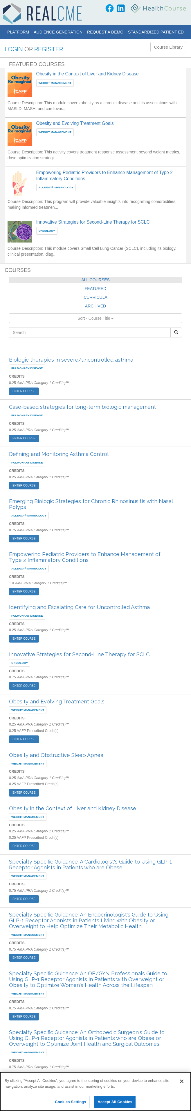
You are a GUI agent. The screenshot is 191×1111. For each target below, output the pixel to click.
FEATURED (95, 288)
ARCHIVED (95, 306)
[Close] (181, 1081)
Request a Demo (105, 32)
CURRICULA (95, 297)
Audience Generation (58, 32)
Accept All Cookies (115, 1102)
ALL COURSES (95, 279)
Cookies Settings (70, 1102)
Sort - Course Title (96, 318)
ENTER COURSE (23, 391)
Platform (18, 32)
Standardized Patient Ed (156, 32)
